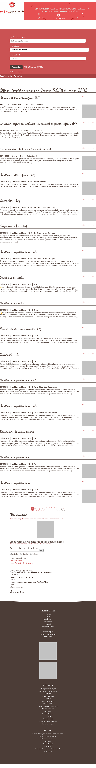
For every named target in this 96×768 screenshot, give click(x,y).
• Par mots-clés (15, 55)
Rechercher (16, 67)
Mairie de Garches (20, 105)
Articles (15, 554)
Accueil (47, 616)
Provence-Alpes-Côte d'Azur (48, 721)
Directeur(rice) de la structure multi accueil (25, 149)
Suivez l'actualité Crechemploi (21, 563)
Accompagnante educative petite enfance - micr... (32, 573)
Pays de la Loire (48, 719)
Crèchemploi (6, 76)
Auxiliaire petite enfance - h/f (17, 175)
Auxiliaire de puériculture (15, 457)
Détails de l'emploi (89, 97)
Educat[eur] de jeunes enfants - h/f (20, 329)
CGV (48, 629)
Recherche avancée (17, 72)
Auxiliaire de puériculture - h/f (18, 252)
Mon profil (48, 624)
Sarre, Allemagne (48, 724)
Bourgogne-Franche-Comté (48, 691)
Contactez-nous (16, 561)
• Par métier (14, 46)
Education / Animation (48, 739)
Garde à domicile (48, 744)
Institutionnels (48, 746)
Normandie (48, 711)
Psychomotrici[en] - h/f (13, 226)
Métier (35, 554)
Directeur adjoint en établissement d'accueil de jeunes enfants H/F (39, 123)
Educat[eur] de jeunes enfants (17, 431)
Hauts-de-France (48, 701)
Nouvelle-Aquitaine (48, 714)
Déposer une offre (48, 627)
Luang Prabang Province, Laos (48, 706)
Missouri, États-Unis (48, 709)
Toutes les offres (48, 619)
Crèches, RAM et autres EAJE (48, 736)
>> (63, 509)
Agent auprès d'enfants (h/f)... (24, 577)
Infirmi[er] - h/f (10, 200)
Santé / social (48, 751)
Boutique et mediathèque (48, 634)
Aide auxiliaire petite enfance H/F (20, 98)
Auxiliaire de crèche (12, 277)
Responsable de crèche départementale (47, 749)
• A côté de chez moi (17, 37)
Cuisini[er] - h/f (9, 354)
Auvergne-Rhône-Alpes (48, 689)
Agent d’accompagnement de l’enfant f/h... (29, 582)
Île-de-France (48, 704)
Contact (48, 614)
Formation (48, 741)
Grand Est (48, 699)
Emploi (25, 554)
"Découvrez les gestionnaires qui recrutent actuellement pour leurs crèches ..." (36, 519)
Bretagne (48, 694)
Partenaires (48, 637)
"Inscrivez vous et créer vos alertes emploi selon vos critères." (30, 544)
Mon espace (48, 621)
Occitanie (48, 716)
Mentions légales (48, 632)
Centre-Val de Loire (48, 696)
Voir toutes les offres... (33, 67)
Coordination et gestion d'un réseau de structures (47, 734)
